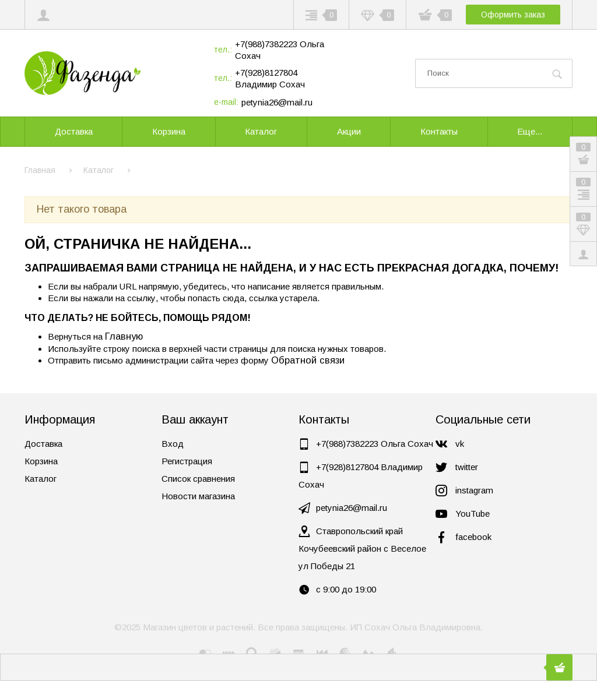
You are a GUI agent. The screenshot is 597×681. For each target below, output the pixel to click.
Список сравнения (198, 479)
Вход (172, 444)
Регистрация (186, 461)
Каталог (40, 479)
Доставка (43, 444)
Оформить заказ (513, 14)
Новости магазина (198, 496)
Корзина (41, 461)
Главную (124, 336)
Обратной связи (308, 360)
